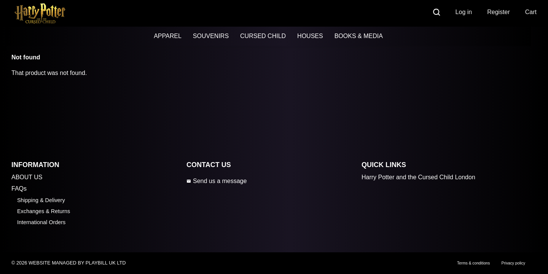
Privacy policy (513, 263)
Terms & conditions (473, 263)
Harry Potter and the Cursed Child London (418, 177)
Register (498, 12)
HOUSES (310, 36)
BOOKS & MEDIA (359, 36)
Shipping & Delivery (41, 200)
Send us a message (216, 181)
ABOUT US (27, 177)
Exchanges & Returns (43, 211)
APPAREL (168, 36)
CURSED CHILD (263, 36)
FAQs (19, 188)
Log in (464, 12)
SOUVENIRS (211, 36)
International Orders (41, 222)
